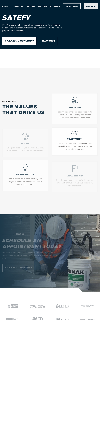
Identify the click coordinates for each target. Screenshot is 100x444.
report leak (72, 6)
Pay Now (90, 6)
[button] (19, 6)
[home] (5, 6)
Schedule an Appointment (19, 41)
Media (57, 6)
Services (31, 6)
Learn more (48, 41)
